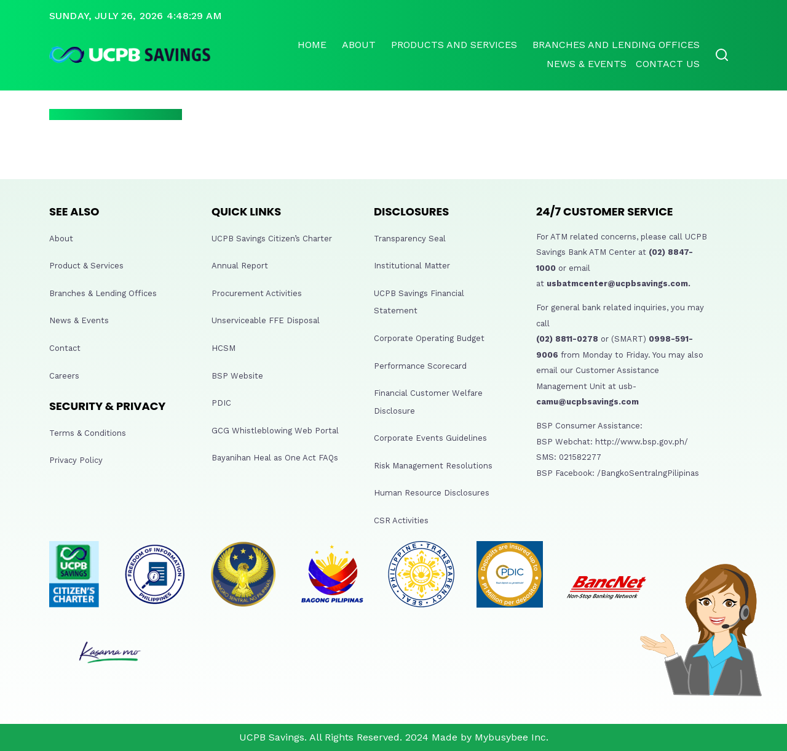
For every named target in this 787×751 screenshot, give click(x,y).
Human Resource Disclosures (431, 492)
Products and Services (454, 44)
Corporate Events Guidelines (430, 438)
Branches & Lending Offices (103, 293)
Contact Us (668, 64)
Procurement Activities (257, 293)
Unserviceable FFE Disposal (266, 320)
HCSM (223, 348)
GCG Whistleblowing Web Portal (275, 430)
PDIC (221, 403)
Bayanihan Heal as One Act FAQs (275, 457)
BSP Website (237, 375)
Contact (65, 348)
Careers (64, 375)
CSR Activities (401, 520)
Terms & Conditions (87, 433)
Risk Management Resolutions (433, 465)
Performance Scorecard (420, 366)
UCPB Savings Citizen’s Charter (272, 238)
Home (312, 44)
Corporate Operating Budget (429, 338)
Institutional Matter (412, 265)
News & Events (587, 64)
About (359, 44)
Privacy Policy (76, 460)
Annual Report (240, 265)
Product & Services (86, 265)
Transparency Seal (410, 238)
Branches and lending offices (616, 44)
